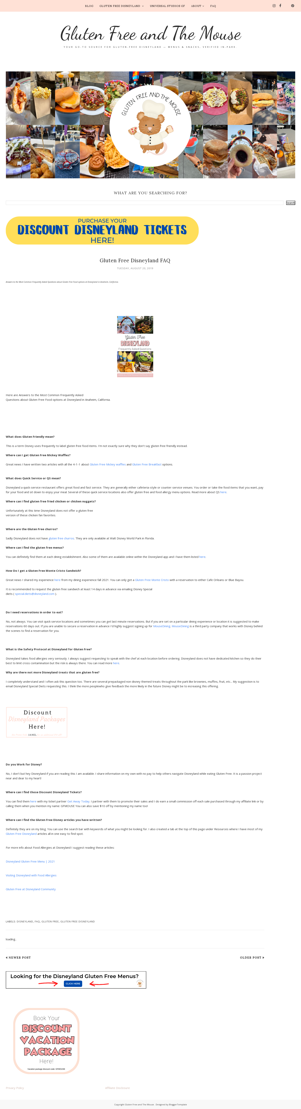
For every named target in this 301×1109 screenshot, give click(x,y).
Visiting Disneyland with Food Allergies (31, 875)
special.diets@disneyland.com (34, 594)
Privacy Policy (15, 1088)
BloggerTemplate (178, 1104)
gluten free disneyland (77, 921)
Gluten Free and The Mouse (150, 32)
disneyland (25, 921)
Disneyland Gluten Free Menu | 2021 (30, 861)
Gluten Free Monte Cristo (152, 580)
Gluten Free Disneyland (21, 834)
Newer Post (20, 957)
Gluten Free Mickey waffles (108, 464)
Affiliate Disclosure (117, 1088)
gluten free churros (61, 538)
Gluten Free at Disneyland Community (31, 889)
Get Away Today (78, 801)
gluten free (50, 921)
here (223, 492)
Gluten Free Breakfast (146, 464)
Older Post (250, 957)
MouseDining (161, 626)
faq (37, 921)
